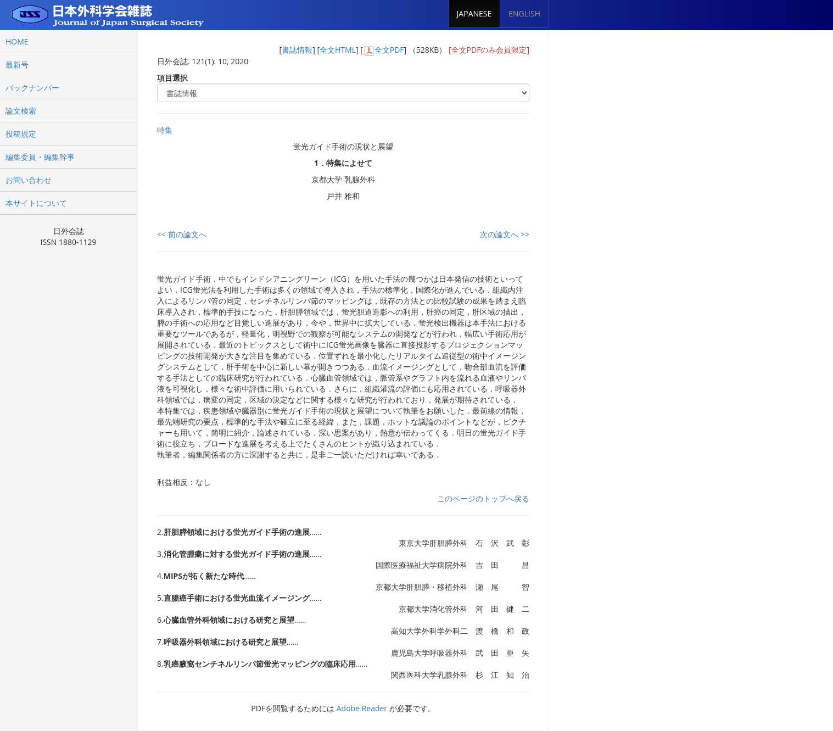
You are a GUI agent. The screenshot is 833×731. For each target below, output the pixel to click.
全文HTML (338, 49)
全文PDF (389, 49)
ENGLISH (524, 13)
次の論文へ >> (504, 234)
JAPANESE (474, 13)
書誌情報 (297, 49)
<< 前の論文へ (181, 234)
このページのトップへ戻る (483, 498)
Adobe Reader (362, 708)
